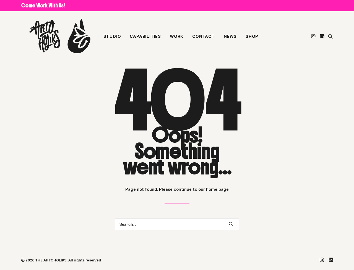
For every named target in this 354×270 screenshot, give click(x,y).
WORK (176, 39)
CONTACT (203, 39)
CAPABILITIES (145, 39)
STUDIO (112, 39)
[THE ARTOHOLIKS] (57, 39)
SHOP (251, 39)
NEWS (229, 39)
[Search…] (177, 224)
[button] (313, 39)
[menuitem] (112, 39)
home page (217, 189)
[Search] (177, 224)
